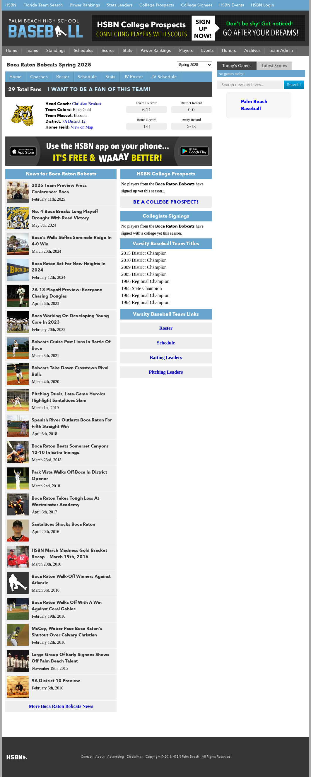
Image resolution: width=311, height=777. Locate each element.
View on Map (82, 127)
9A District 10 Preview (56, 681)
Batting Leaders (166, 357)
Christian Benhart (86, 104)
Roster (62, 77)
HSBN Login (262, 5)
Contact (86, 756)
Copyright (153, 756)
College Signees (196, 5)
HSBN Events (231, 5)
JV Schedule (164, 77)
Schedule (87, 77)
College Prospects (156, 5)
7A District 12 (74, 121)
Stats (110, 77)
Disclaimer (135, 756)
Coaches (39, 77)
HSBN (10, 5)
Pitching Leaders (166, 372)
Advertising (115, 756)
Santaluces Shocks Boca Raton (63, 524)
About (99, 756)
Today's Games (236, 66)
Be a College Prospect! (166, 202)
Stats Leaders (119, 5)
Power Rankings (85, 5)
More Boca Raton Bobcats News (61, 706)
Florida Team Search (43, 5)
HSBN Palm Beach (185, 756)
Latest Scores (274, 66)
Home (15, 77)
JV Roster (133, 77)
